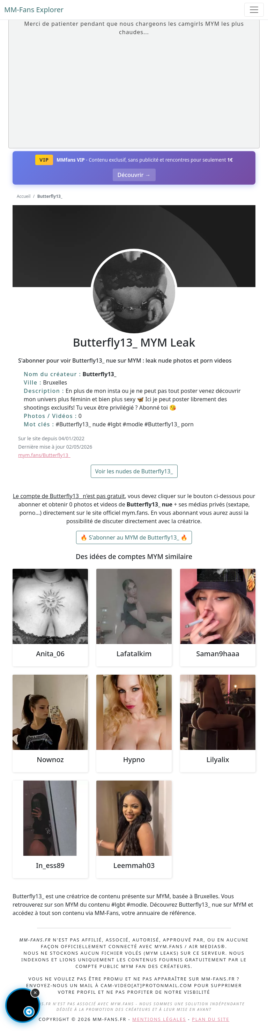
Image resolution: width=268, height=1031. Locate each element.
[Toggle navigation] (254, 10)
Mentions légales (159, 1019)
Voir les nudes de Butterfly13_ (134, 471)
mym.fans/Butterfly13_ (44, 455)
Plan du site (210, 1019)
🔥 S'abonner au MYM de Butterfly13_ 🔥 (134, 537)
